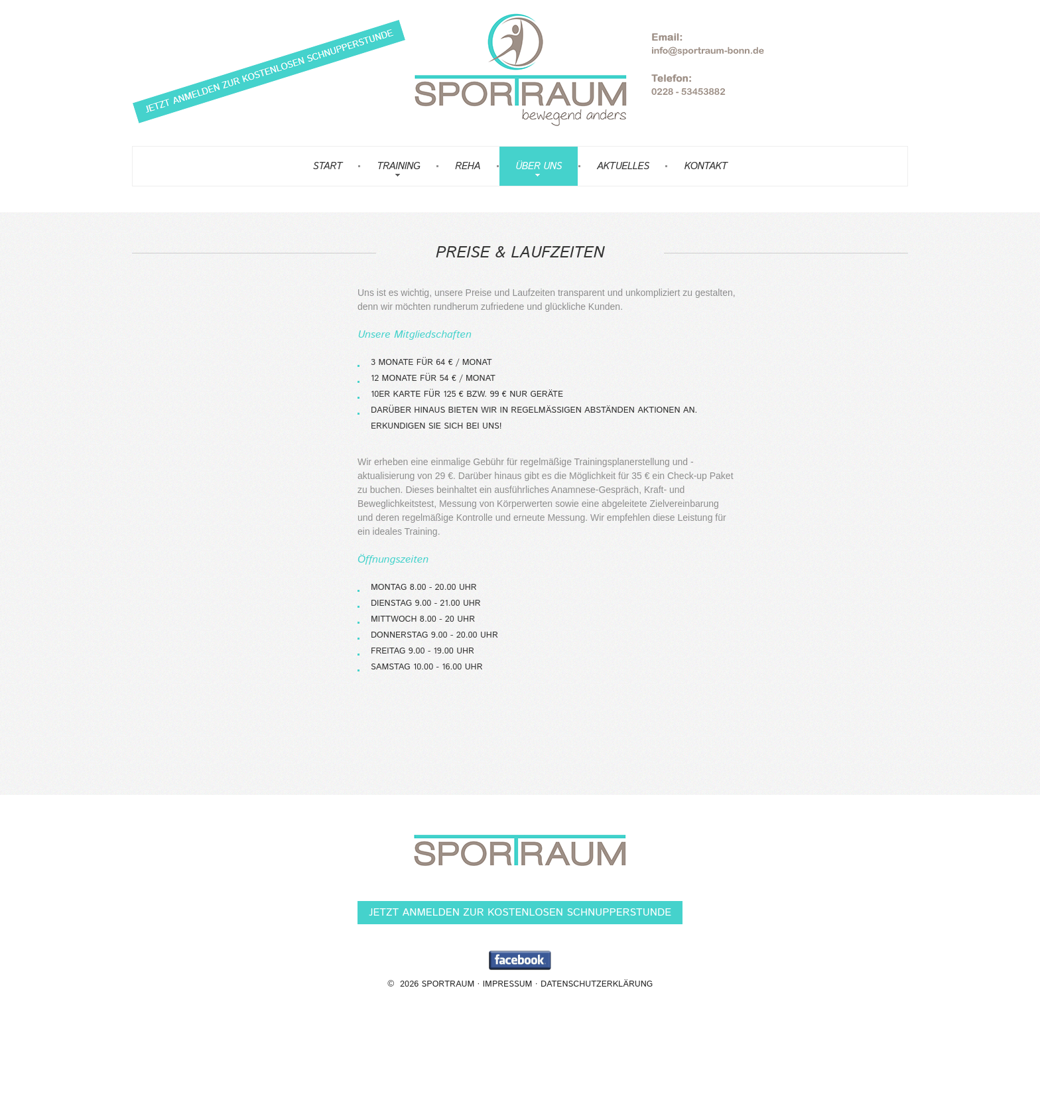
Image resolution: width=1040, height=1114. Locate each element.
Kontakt (705, 166)
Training (398, 166)
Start (327, 166)
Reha (467, 166)
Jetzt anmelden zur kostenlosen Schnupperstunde (520, 912)
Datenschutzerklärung (597, 984)
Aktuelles (623, 166)
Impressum (508, 984)
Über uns (538, 166)
